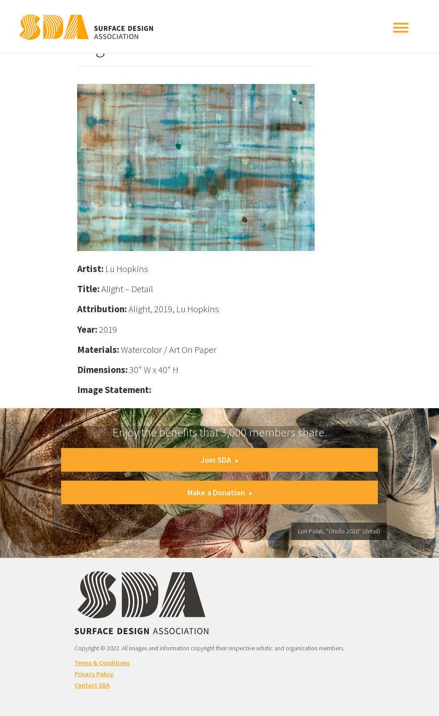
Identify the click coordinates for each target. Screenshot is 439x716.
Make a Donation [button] (219, 492)
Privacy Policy (94, 674)
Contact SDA (92, 685)
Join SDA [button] (219, 460)
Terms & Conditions (102, 663)
